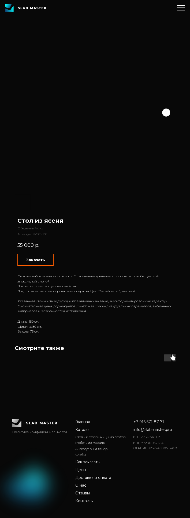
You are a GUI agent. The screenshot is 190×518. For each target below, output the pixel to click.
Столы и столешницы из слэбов (100, 437)
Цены (80, 469)
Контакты (84, 500)
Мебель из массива (90, 443)
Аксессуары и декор (91, 449)
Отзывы (82, 493)
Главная (82, 421)
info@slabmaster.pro (152, 429)
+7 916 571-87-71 (148, 421)
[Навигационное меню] (181, 8)
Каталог (82, 429)
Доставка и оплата (93, 477)
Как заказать (87, 462)
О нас (80, 485)
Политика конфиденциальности (39, 432)
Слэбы (80, 455)
